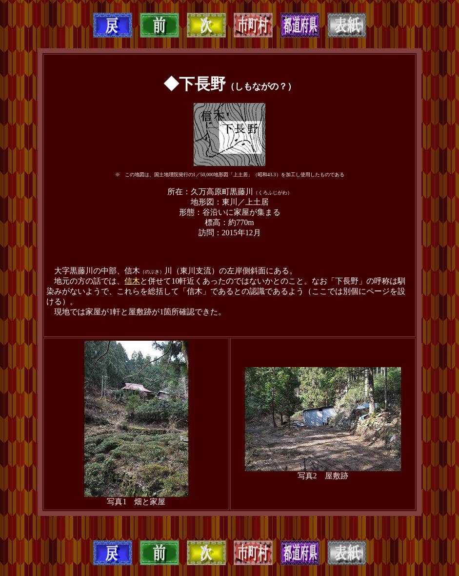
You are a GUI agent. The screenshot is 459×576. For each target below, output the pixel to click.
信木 (132, 281)
